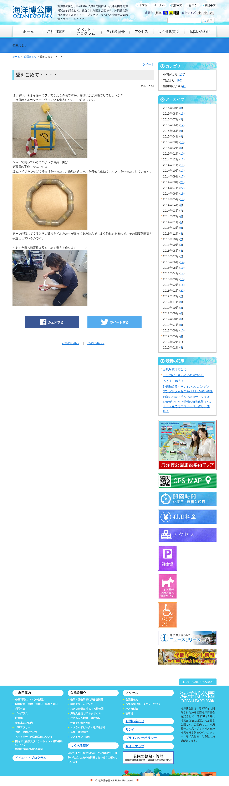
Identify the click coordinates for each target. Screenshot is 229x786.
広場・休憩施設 (79, 732)
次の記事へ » (96, 343)
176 (181, 74)
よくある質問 (79, 745)
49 (184, 86)
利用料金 (20, 708)
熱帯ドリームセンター (82, 704)
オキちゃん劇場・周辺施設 (85, 718)
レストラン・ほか (80, 736)
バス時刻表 (132, 708)
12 (182, 125)
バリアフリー (22, 727)
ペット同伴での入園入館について (34, 736)
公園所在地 (132, 699)
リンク (130, 729)
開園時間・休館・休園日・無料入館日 (36, 704)
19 (182, 193)
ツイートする (114, 322)
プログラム (21, 713)
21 (182, 182)
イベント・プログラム (30, 758)
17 (182, 170)
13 (182, 113)
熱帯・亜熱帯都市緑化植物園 (86, 699)
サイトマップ (135, 746)
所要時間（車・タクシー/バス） (143, 704)
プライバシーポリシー (141, 738)
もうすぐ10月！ (173, 380)
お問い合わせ (135, 721)
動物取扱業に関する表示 (29, 749)
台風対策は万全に (174, 369)
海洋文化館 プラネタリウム (85, 713)
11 (182, 165)
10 (182, 153)
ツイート (148, 64)
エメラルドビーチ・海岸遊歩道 (87, 727)
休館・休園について (26, 732)
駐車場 (19, 718)
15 (182, 279)
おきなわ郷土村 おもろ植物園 (86, 708)
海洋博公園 (32, 12)
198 (179, 80)
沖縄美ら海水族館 (80, 722)
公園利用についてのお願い (30, 699)
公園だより (30, 56)
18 (182, 284)
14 (182, 199)
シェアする (52, 322)
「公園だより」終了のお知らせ (183, 375)
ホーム (16, 56)
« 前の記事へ (70, 343)
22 (182, 188)
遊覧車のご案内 (24, 722)
